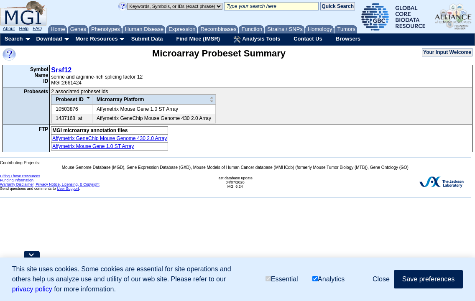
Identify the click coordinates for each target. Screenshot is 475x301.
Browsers (348, 39)
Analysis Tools (256, 39)
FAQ (37, 28)
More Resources (96, 39)
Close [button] (381, 279)
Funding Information (16, 180)
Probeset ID (70, 99)
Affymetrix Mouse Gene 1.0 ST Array (93, 146)
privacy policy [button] (32, 289)
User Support (68, 188)
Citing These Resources (20, 176)
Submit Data (147, 39)
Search (14, 39)
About (9, 28)
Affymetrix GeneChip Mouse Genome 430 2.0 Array (109, 138)
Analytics (328, 279)
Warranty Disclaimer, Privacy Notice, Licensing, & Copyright (50, 184)
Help (23, 28)
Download (49, 39)
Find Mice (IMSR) (198, 39)
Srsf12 (61, 70)
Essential (282, 279)
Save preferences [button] (428, 279)
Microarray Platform (120, 99)
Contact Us (308, 39)
